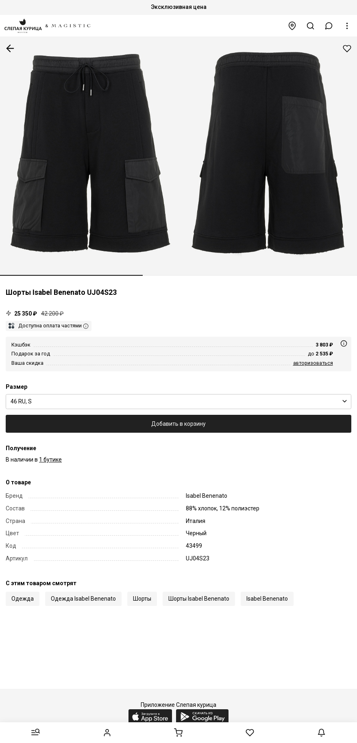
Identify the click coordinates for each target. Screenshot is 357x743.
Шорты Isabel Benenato (198, 598)
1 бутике (50, 459)
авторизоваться (313, 363)
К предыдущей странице (10, 48)
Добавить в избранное (347, 48)
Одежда (22, 598)
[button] (328, 26)
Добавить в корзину (178, 424)
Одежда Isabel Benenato (83, 598)
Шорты (142, 598)
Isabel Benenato (267, 598)
